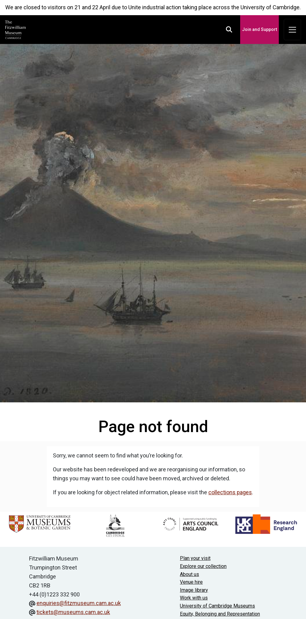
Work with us (194, 598)
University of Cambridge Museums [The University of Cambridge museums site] (217, 606)
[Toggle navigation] (292, 30)
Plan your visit (195, 558)
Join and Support (259, 29)
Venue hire (191, 582)
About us (189, 574)
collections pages (230, 492)
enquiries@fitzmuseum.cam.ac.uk (78, 603)
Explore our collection (203, 566)
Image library (194, 590)
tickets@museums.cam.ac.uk (73, 612)
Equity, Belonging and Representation (220, 614)
